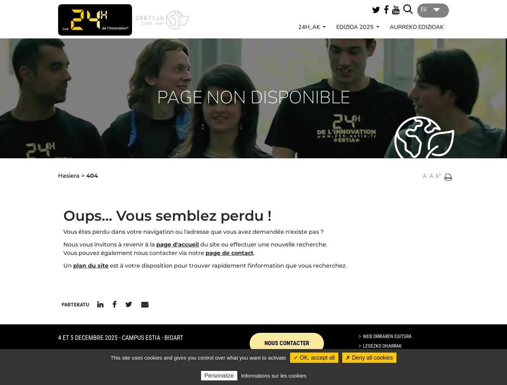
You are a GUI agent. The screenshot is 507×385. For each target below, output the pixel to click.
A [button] (425, 175)
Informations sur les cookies (273, 376)
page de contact (230, 253)
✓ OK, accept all (314, 358)
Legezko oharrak (382, 346)
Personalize (219, 376)
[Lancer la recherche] (408, 9)
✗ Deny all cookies (369, 358)
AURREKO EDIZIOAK (417, 27)
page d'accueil (177, 244)
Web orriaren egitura (387, 336)
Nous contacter (286, 343)
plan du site (90, 265)
